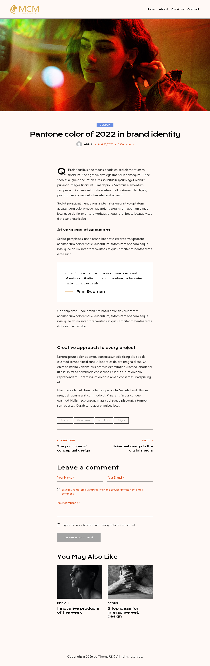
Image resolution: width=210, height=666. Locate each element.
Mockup (103, 420)
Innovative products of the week (75, 614)
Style (121, 420)
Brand (65, 420)
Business (83, 420)
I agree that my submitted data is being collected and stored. (98, 525)
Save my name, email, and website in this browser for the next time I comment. (102, 492)
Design (105, 125)
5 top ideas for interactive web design (125, 614)
